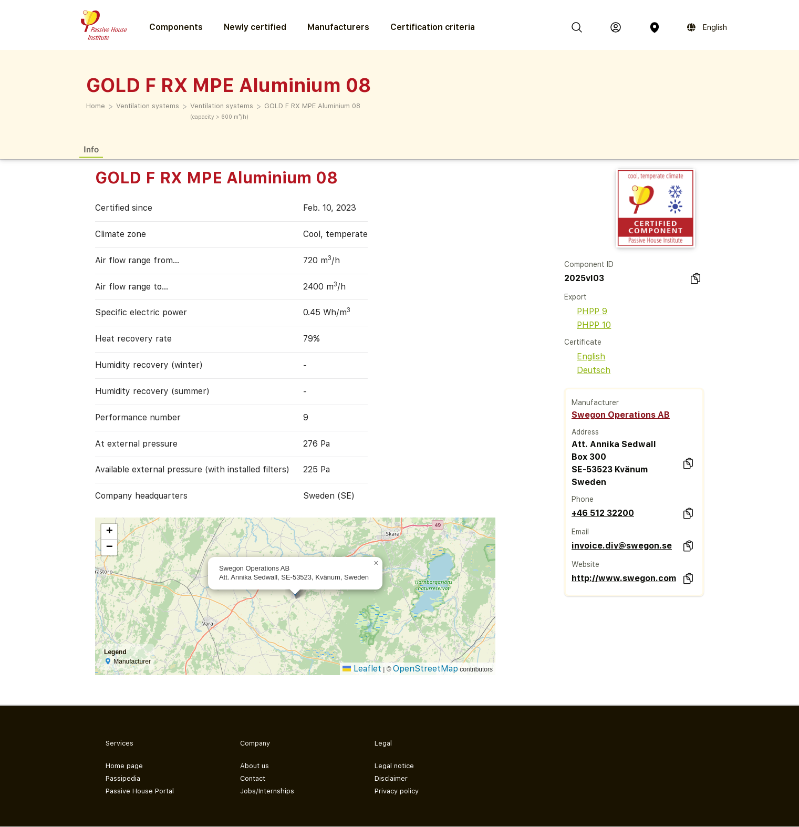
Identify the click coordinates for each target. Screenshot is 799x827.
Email (580, 532)
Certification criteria (432, 27)
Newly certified (255, 27)
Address (585, 432)
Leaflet (362, 669)
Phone (583, 499)
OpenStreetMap (425, 669)
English (584, 356)
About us (254, 766)
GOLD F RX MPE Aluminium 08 (312, 106)
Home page (124, 766)
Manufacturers (338, 27)
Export (575, 297)
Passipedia (123, 778)
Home (95, 106)
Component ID (589, 264)
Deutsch (587, 370)
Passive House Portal (140, 791)
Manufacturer (595, 402)
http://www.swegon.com (624, 578)
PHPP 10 (587, 325)
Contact (252, 778)
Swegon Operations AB (621, 415)
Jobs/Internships (267, 791)
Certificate (582, 342)
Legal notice (394, 766)
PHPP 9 (585, 311)
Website (585, 564)
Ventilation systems (147, 106)
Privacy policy (397, 791)
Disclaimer (391, 778)
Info (91, 149)
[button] (376, 563)
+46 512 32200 (603, 513)
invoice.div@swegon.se (622, 546)
